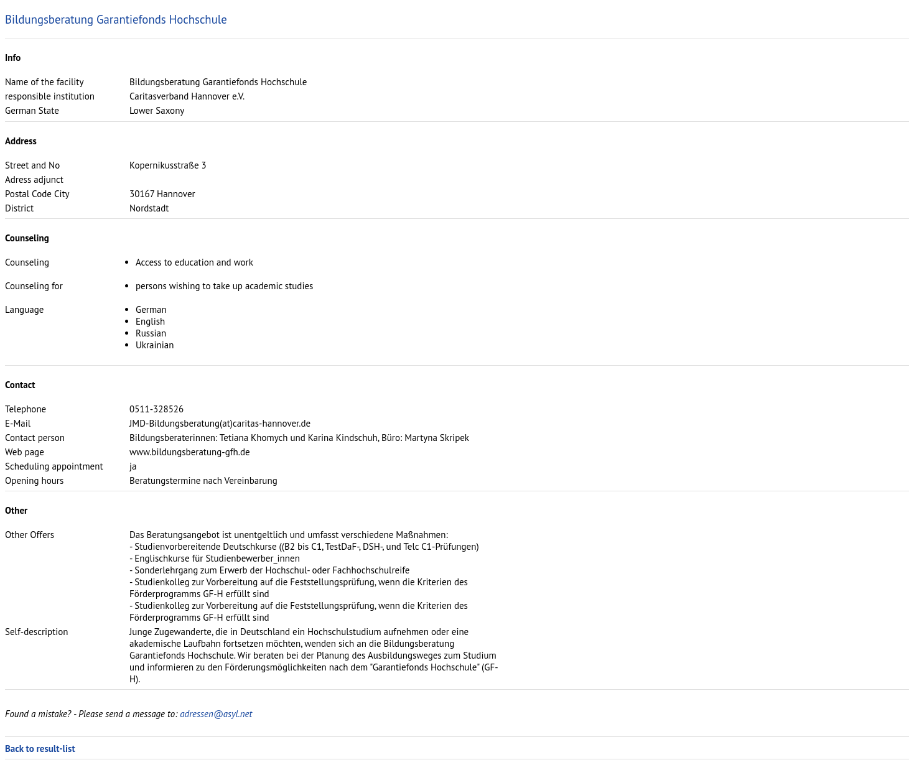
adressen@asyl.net (216, 714)
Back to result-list (40, 748)
